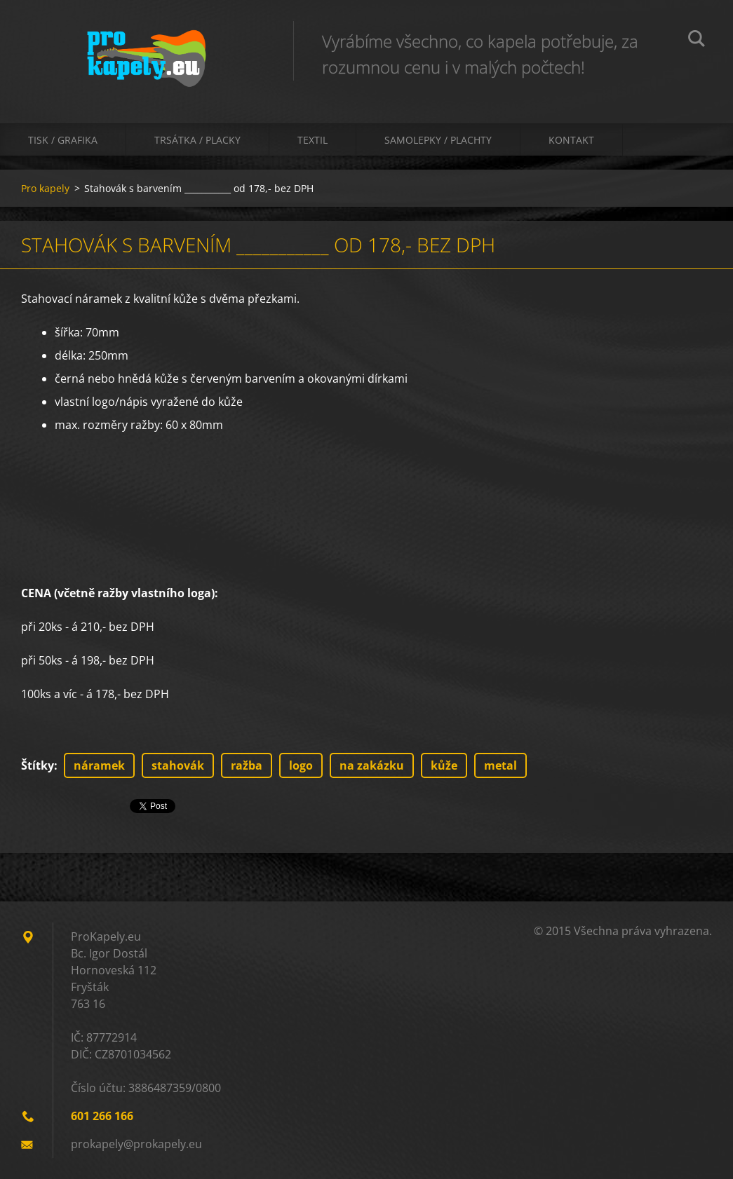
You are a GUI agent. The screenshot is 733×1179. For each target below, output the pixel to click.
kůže (444, 765)
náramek (99, 765)
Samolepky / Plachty (438, 139)
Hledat (696, 40)
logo (301, 765)
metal (500, 765)
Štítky (37, 765)
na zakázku (371, 765)
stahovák (178, 765)
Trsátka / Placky (197, 139)
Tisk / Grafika (62, 139)
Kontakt (571, 139)
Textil (312, 139)
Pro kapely (45, 188)
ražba (246, 765)
